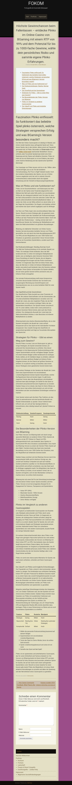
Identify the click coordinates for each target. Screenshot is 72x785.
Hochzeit (21, 761)
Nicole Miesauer (42, 64)
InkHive (29, 783)
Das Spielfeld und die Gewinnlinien (33, 90)
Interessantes (30, 675)
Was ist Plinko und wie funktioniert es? (34, 84)
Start (27, 17)
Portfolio (34, 17)
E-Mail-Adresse (24, 732)
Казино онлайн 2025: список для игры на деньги (45, 685)
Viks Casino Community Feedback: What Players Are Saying (26, 685)
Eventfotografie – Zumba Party (28, 769)
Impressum (42, 17)
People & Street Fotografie (26, 767)
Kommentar (23, 705)
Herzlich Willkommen (23, 755)
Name (20, 729)
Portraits (20, 763)
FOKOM (36, 3)
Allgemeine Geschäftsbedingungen (29, 774)
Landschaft (21, 765)
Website (21, 735)
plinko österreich (25, 152)
